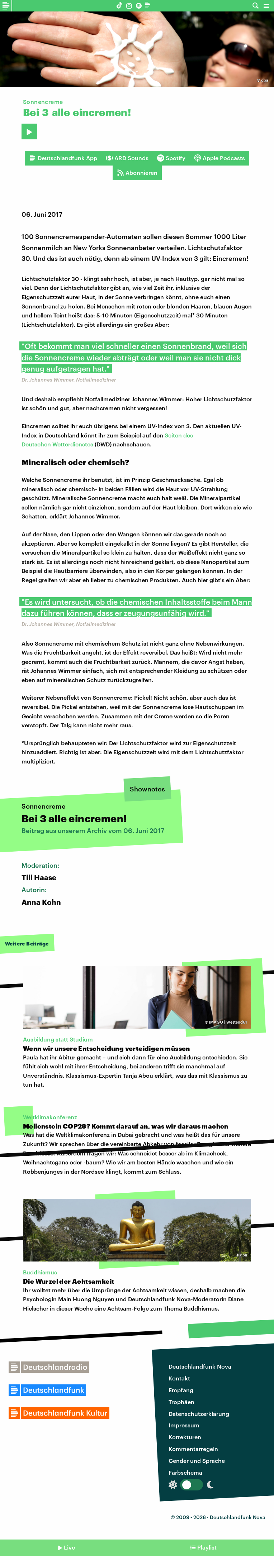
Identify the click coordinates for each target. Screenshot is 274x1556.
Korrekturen (185, 1436)
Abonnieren (137, 172)
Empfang (181, 1390)
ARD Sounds (127, 158)
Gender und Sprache (197, 1460)
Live (69, 1547)
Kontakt (179, 1378)
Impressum (184, 1425)
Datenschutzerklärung (199, 1413)
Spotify (171, 158)
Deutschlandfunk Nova (200, 1366)
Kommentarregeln (193, 1448)
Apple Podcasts (219, 158)
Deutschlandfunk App (63, 158)
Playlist (207, 1547)
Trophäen (181, 1401)
